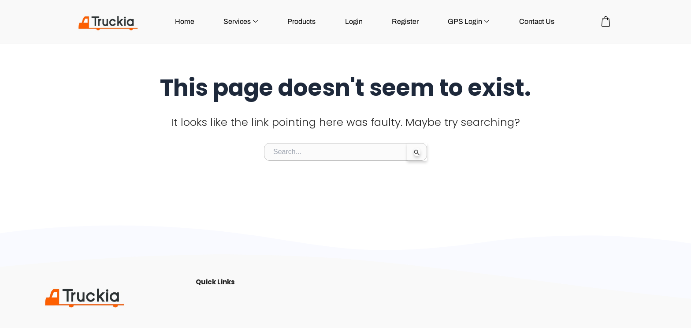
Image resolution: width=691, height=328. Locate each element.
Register (406, 21)
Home (188, 21)
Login (355, 21)
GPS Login (469, 21)
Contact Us (536, 21)
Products (304, 21)
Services (244, 21)
